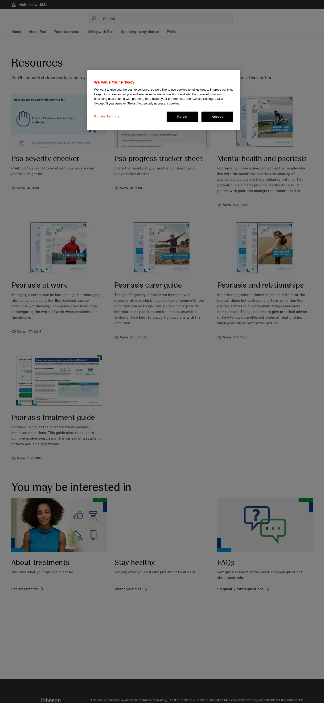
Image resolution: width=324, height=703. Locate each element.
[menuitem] (18, 31)
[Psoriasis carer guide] (120, 338)
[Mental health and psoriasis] (223, 206)
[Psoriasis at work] (18, 333)
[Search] (163, 18)
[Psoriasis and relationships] (223, 338)
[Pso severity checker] (18, 189)
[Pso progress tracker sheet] (120, 189)
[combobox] (160, 18)
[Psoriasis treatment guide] (18, 460)
